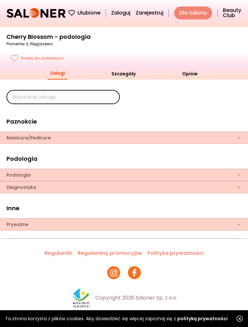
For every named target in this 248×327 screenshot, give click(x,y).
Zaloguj (120, 12)
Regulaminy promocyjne (110, 253)
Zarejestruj (149, 12)
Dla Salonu (193, 12)
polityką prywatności (202, 318)
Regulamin (58, 253)
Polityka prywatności (175, 253)
